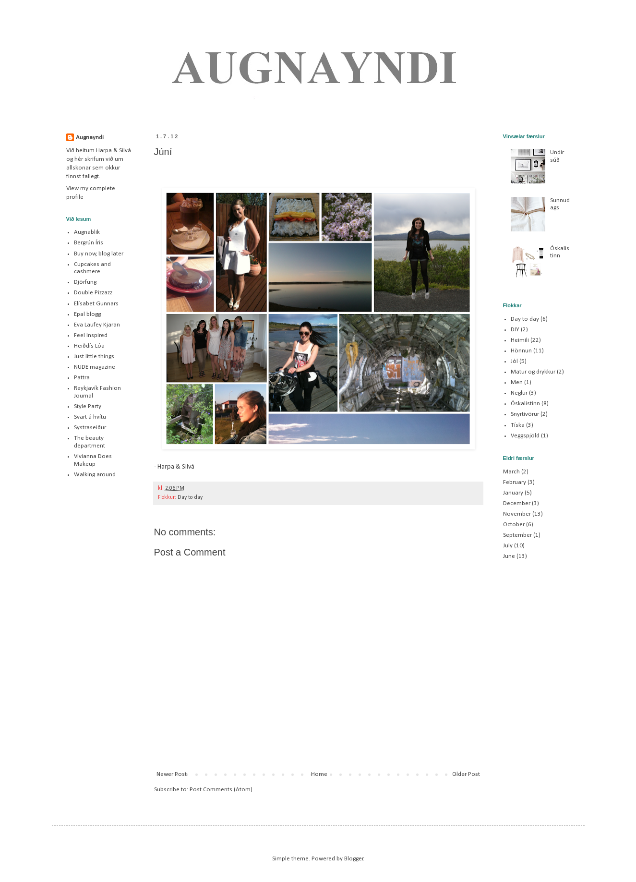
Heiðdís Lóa (89, 346)
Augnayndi (90, 137)
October (514, 524)
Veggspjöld (525, 436)
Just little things (94, 356)
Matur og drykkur (533, 372)
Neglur (519, 393)
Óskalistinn (525, 403)
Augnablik (87, 232)
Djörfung (85, 282)
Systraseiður (90, 427)
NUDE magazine (94, 367)
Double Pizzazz (93, 293)
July (508, 546)
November (517, 514)
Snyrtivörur (525, 414)
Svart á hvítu (90, 417)
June (509, 556)
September (517, 535)
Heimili (520, 340)
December (516, 503)
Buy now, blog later (98, 254)
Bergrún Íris (88, 243)
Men (517, 382)
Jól (514, 361)
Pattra (82, 378)
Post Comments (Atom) (221, 789)
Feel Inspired (91, 335)
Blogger (353, 859)
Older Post (466, 774)
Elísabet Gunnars (96, 304)
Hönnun (521, 351)
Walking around (95, 474)
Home (319, 774)
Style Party (87, 406)
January (513, 493)
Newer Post (171, 774)
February (514, 482)
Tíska (518, 425)
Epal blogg (87, 314)
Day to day (190, 497)
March (511, 472)
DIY (515, 329)
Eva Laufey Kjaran (97, 325)
